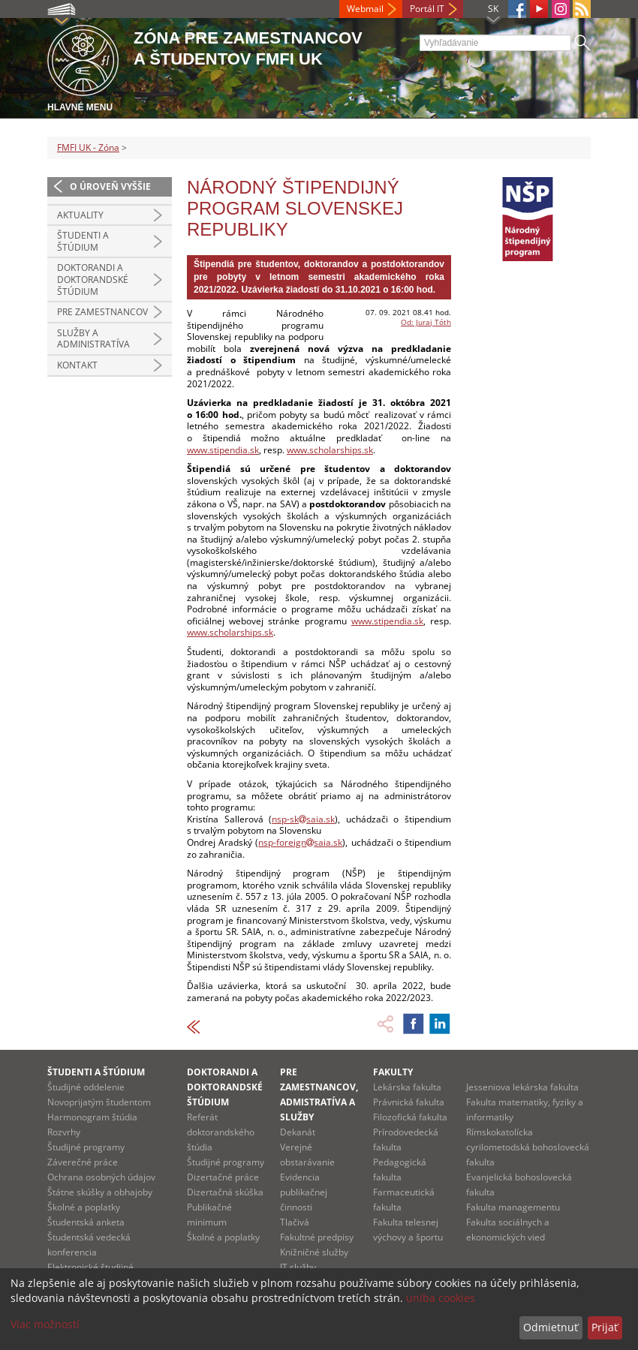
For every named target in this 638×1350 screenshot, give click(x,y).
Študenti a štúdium (83, 241)
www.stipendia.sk (223, 449)
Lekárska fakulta (407, 1087)
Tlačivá (294, 1222)
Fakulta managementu (513, 1207)
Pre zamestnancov (102, 311)
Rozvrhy (63, 1132)
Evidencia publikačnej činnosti (303, 1192)
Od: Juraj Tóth (426, 322)
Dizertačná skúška (225, 1192)
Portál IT (427, 8)
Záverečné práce (82, 1162)
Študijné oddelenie (86, 1087)
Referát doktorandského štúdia (220, 1132)
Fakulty (393, 1072)
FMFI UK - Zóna (88, 147)
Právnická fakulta (408, 1102)
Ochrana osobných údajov (101, 1177)
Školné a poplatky (83, 1207)
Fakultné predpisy (317, 1237)
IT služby (298, 1267)
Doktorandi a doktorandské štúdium (92, 279)
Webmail (365, 8)
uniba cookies (440, 1298)
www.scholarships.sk (330, 449)
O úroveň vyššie (110, 186)
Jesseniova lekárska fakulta (522, 1087)
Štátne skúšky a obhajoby (99, 1192)
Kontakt (77, 365)
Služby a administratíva (93, 338)
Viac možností (45, 1324)
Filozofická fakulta (410, 1117)
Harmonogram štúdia (92, 1117)
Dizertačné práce (223, 1177)
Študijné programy (86, 1147)
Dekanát (297, 1132)
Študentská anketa (86, 1222)
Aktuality (80, 215)
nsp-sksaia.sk (303, 819)
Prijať (604, 1327)
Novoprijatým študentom (99, 1102)
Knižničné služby (314, 1252)
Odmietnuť (550, 1327)
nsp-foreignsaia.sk (300, 842)
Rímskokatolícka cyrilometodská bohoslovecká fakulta (527, 1147)
